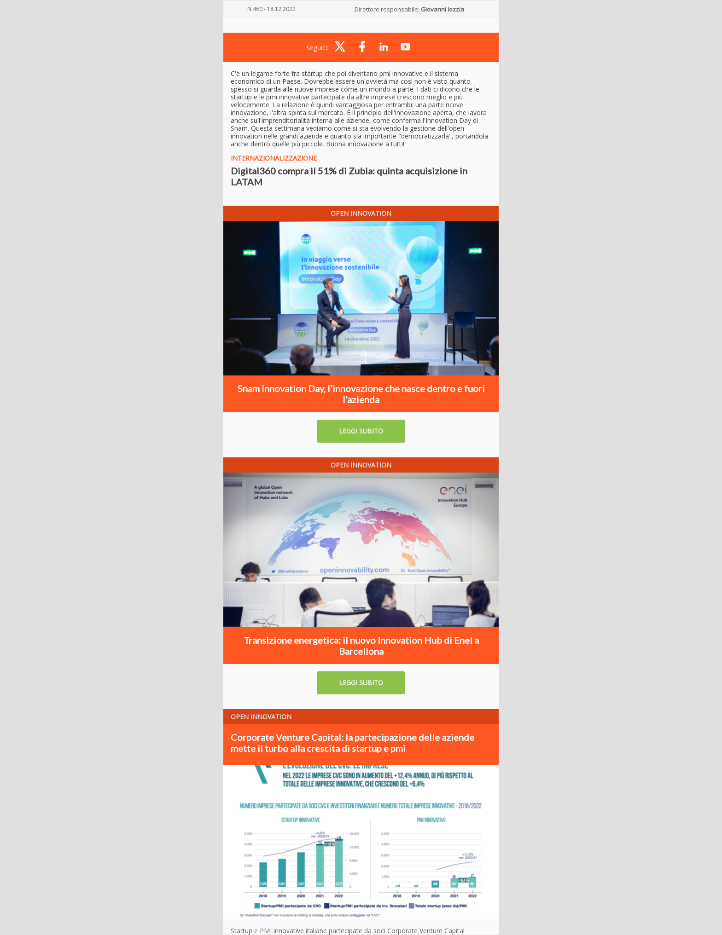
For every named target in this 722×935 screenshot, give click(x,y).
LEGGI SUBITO (361, 431)
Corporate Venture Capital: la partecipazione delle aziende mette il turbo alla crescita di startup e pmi (352, 743)
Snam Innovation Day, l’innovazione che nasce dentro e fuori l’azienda (361, 394)
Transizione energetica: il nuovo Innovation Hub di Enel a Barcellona (361, 646)
